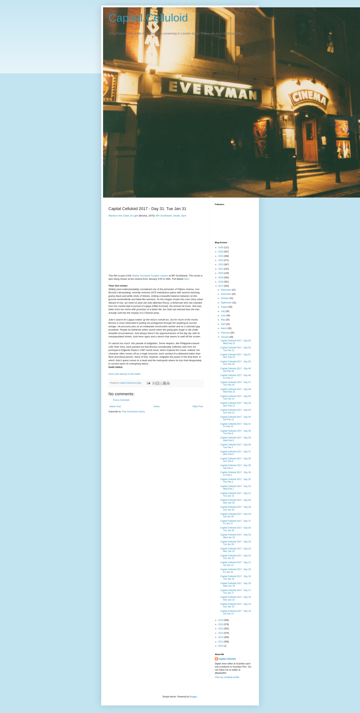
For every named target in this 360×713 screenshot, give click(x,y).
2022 (221, 264)
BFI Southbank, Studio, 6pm (171, 215)
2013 (221, 633)
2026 (221, 247)
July (223, 311)
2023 (221, 260)
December (226, 290)
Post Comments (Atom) (133, 411)
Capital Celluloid (148, 18)
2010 (221, 646)
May (223, 319)
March (224, 328)
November (226, 294)
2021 (221, 269)
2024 (221, 256)
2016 (221, 620)
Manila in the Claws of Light (123, 215)
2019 (221, 277)
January (225, 337)
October (225, 298)
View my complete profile (227, 677)
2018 (221, 281)
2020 (221, 273)
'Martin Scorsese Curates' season (150, 275)
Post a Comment (121, 400)
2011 (221, 641)
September (226, 302)
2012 (221, 637)
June (223, 315)
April (223, 324)
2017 (221, 286)
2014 (221, 628)
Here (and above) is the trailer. (125, 374)
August (224, 307)
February (225, 332)
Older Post (198, 406)
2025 (221, 251)
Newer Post (115, 406)
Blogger (193, 696)
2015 (221, 624)
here (186, 279)
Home (157, 406)
